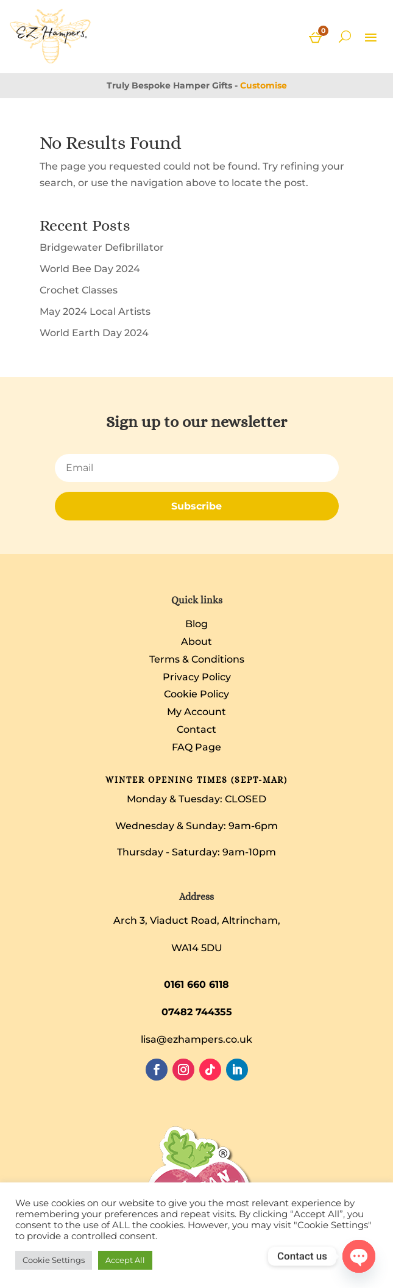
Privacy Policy (197, 677)
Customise (263, 85)
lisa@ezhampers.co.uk (196, 1039)
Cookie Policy (196, 694)
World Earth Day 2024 (94, 333)
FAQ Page (196, 747)
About (196, 641)
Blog (196, 624)
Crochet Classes (79, 290)
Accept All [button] (125, 1260)
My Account (196, 712)
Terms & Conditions (196, 659)
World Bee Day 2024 (90, 269)
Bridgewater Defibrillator (102, 247)
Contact (196, 729)
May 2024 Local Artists (95, 311)
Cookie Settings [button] (54, 1260)
